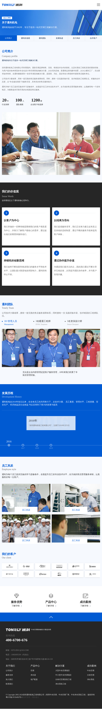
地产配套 (34, 680)
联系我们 (9, 684)
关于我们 (10, 666)
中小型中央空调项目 (63, 675)
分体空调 (90, 675)
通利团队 (42, 38)
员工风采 (76, 38)
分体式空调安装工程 (63, 680)
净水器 (33, 675)
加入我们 (9, 680)
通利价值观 (25, 38)
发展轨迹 (59, 38)
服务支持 (9, 675)
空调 (32, 671)
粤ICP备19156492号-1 (14, 697)
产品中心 (35, 666)
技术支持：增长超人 (31, 697)
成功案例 (91, 666)
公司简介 (8, 38)
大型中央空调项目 (62, 671)
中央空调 (90, 671)
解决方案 (60, 666)
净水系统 (90, 680)
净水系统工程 (60, 684)
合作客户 (93, 38)
